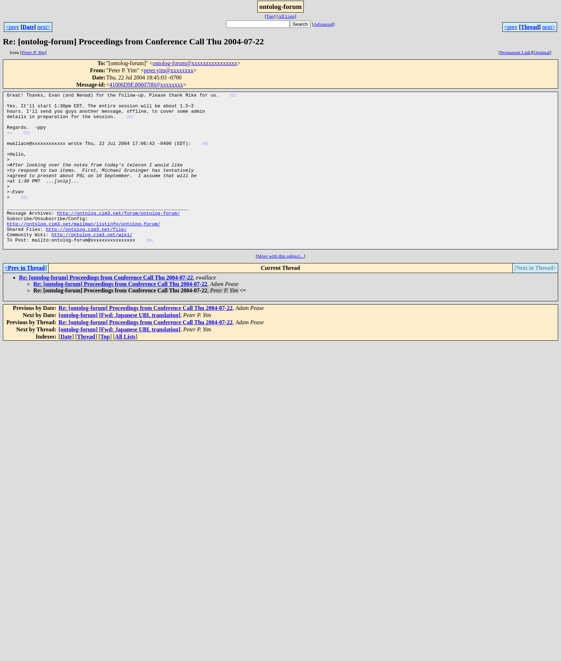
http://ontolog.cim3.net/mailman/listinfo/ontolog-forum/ (83, 250)
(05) (24, 219)
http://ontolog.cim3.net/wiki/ (92, 263)
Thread (530, 27)
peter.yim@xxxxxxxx (169, 70)
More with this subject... (280, 287)
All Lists (286, 16)
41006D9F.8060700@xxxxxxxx (146, 85)
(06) (149, 270)
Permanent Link (515, 52)
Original (542, 52)
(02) (130, 122)
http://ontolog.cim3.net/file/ (86, 257)
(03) (27, 142)
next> (43, 27)
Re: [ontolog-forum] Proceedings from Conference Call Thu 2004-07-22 (106, 309)
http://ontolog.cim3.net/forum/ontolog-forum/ (118, 237)
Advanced (323, 24)
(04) (205, 154)
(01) (233, 96)
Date (28, 27)
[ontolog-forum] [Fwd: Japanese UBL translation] (119, 346)
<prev (12, 27)
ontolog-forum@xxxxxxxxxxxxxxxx (195, 63)
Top (270, 16)
